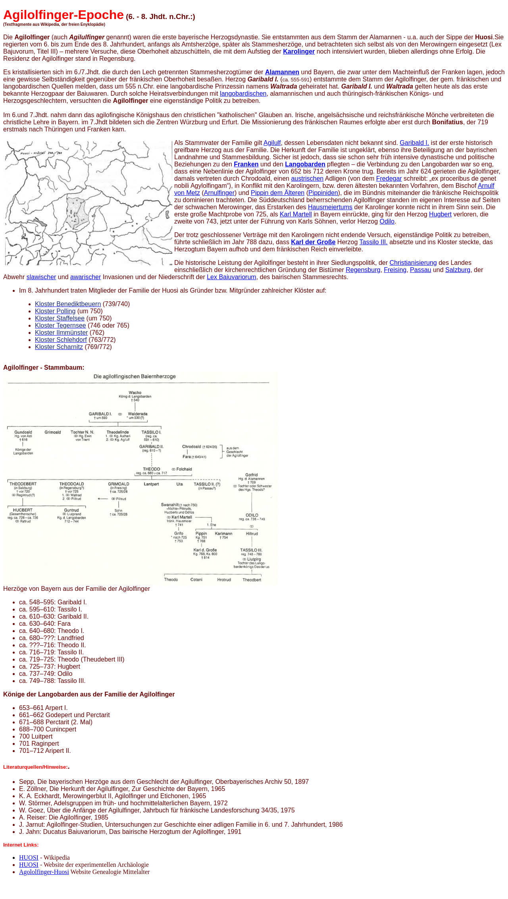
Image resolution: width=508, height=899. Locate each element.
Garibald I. (414, 142)
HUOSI (28, 857)
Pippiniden (323, 192)
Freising (395, 269)
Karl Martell (296, 214)
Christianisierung (413, 262)
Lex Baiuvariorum (231, 277)
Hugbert (440, 214)
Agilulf (272, 142)
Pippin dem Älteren (277, 192)
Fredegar (389, 178)
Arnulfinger (219, 192)
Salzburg (457, 269)
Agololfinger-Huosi (44, 871)
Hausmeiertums (330, 207)
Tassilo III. (374, 242)
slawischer (41, 277)
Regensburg (363, 269)
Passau (420, 269)
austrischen (307, 178)
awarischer (85, 277)
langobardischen (243, 93)
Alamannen (282, 72)
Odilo (387, 221)
